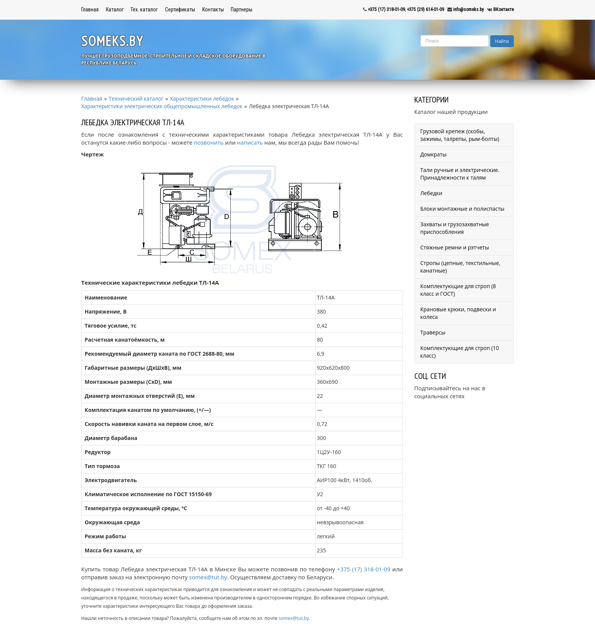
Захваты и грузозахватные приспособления (454, 228)
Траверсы (432, 332)
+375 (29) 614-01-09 (425, 9)
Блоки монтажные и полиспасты (462, 208)
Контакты (213, 9)
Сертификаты (180, 9)
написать (250, 142)
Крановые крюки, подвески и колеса (458, 313)
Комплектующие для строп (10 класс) (459, 351)
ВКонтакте (503, 9)
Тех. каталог (144, 9)
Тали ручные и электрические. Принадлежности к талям (460, 173)
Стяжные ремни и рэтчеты (454, 247)
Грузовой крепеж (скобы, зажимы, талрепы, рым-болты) (459, 135)
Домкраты (433, 154)
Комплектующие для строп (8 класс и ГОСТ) (458, 289)
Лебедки (431, 193)
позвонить (209, 142)
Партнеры (241, 9)
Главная (90, 9)
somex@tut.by (208, 577)
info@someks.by (468, 9)
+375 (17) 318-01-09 (386, 9)
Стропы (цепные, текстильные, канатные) (460, 266)
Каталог (115, 9)
